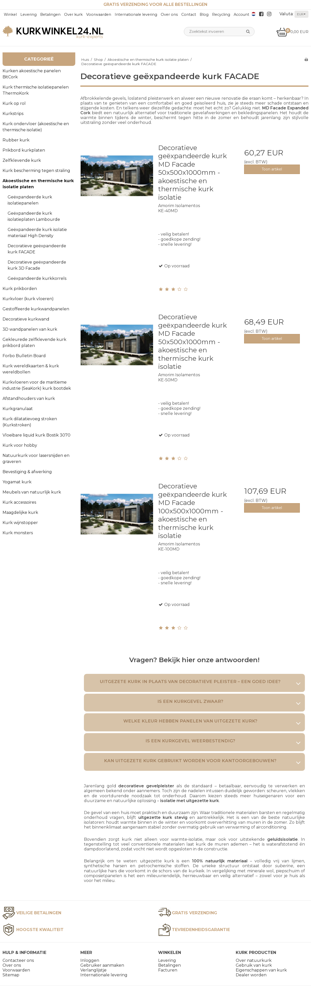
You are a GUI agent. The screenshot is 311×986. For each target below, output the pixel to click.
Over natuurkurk (254, 960)
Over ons (169, 14)
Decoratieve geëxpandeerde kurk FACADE (37, 248)
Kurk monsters (18, 532)
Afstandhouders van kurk (29, 398)
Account (241, 14)
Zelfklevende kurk (22, 160)
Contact (188, 14)
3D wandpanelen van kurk (30, 329)
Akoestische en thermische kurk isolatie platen (38, 183)
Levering (28, 14)
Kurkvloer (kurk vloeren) (28, 298)
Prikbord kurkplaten (24, 150)
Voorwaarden (98, 14)
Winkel (10, 14)
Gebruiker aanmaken (102, 965)
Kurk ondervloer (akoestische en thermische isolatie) (36, 126)
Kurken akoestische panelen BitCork (32, 73)
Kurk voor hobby (20, 445)
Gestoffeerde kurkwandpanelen (36, 309)
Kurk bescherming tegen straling (36, 170)
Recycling (221, 14)
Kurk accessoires (19, 502)
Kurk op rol (14, 103)
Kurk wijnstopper (20, 522)
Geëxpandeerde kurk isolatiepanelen (30, 200)
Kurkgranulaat (18, 408)
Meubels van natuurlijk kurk (32, 492)
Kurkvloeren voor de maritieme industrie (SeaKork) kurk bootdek (37, 385)
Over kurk (73, 14)
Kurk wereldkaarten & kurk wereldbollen (31, 369)
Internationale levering (136, 14)
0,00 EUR (292, 31)
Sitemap (11, 975)
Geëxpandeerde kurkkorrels (37, 278)
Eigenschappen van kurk (261, 970)
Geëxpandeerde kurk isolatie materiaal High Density (37, 232)
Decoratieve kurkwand (26, 319)
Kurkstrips (13, 113)
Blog (204, 14)
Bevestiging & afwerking (27, 471)
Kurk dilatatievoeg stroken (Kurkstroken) (30, 421)
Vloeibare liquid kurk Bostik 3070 (36, 435)
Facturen (167, 970)
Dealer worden (251, 975)
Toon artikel (272, 169)
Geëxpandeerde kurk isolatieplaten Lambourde (34, 216)
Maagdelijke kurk (20, 512)
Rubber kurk (16, 140)
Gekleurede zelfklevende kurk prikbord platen (34, 342)
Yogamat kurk (17, 482)
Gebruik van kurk (254, 965)
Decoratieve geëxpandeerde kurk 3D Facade (37, 265)
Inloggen (89, 960)
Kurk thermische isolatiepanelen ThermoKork (36, 90)
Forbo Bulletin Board (24, 355)
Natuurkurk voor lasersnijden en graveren (36, 458)
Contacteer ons (18, 960)
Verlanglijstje (93, 970)
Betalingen (50, 14)
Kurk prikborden (20, 288)
